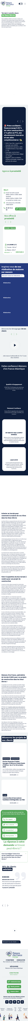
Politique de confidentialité (9, 1009)
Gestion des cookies (20, 1009)
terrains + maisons (19, 698)
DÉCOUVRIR (14, 967)
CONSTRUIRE (14, 974)
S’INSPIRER (10, 961)
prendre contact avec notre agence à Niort (13, 707)
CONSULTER (21, 961)
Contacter (22, 209)
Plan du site (15, 1009)
